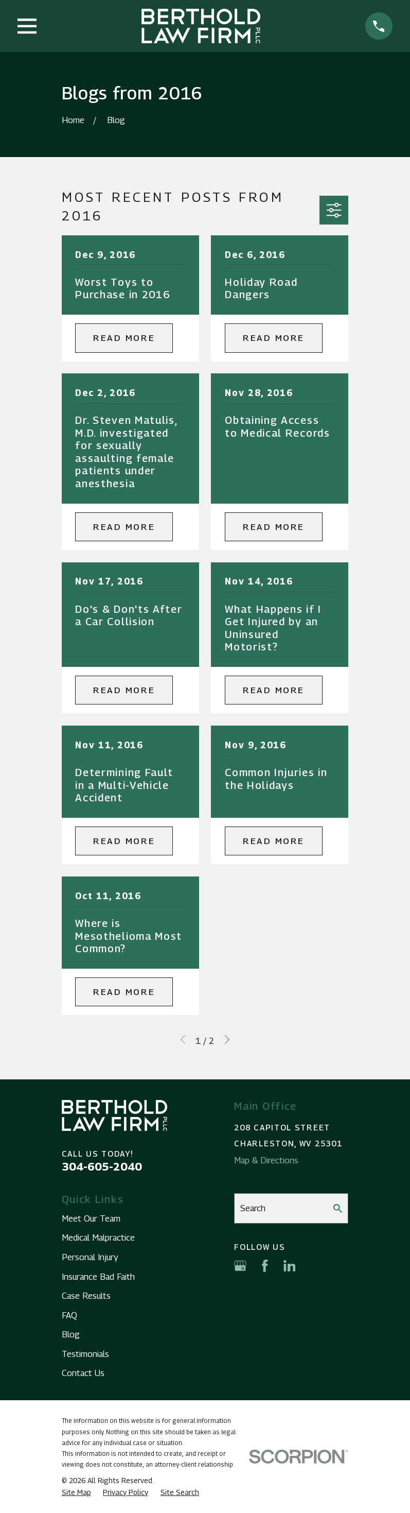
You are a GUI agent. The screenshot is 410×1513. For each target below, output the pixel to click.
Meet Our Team (91, 1218)
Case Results (86, 1296)
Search (252, 1208)
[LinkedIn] (289, 1266)
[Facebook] (265, 1266)
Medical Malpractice (98, 1237)
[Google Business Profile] (240, 1266)
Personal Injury (90, 1257)
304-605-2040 (102, 1166)
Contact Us (83, 1373)
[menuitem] (76, 1492)
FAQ (69, 1315)
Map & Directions (266, 1160)
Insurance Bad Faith (98, 1276)
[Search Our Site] (337, 1208)
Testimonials (85, 1354)
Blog (71, 1334)
